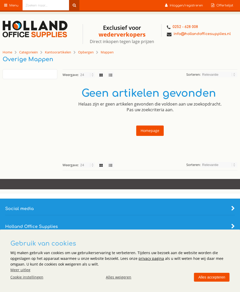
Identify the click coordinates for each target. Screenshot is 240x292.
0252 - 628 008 (182, 27)
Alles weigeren (118, 277)
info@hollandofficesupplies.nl (199, 34)
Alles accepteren (211, 277)
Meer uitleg (20, 269)
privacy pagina (151, 258)
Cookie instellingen (26, 277)
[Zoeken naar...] (74, 5)
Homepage (150, 130)
